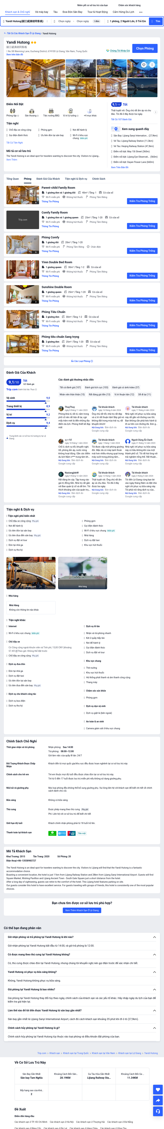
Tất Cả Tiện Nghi (14, 142)
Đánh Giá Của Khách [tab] (48, 178)
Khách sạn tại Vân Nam (103, 1053)
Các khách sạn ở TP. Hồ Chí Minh (31, 1122)
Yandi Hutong (18, 42)
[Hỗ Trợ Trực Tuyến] (158, 1111)
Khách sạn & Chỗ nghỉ (17, 12)
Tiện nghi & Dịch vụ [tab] (76, 178)
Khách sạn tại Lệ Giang (129, 1053)
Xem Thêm (11, 159)
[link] (92, 5)
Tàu (55, 12)
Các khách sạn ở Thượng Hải (90, 1122)
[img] (35, 78)
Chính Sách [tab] (98, 178)
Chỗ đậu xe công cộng (20, 521)
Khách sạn (54, 1053)
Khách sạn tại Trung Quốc (76, 1053)
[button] (113, 5)
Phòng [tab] (27, 178)
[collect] (158, 1089)
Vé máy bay (41, 12)
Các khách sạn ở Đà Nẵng (120, 1122)
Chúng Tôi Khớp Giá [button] (120, 50)
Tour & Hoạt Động (97, 12)
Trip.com (41, 1053)
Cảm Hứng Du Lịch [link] (123, 12)
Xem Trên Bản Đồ (119, 167)
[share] (158, 1100)
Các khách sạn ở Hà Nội (62, 1122)
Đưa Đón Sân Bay (72, 12)
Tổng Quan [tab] (12, 178)
